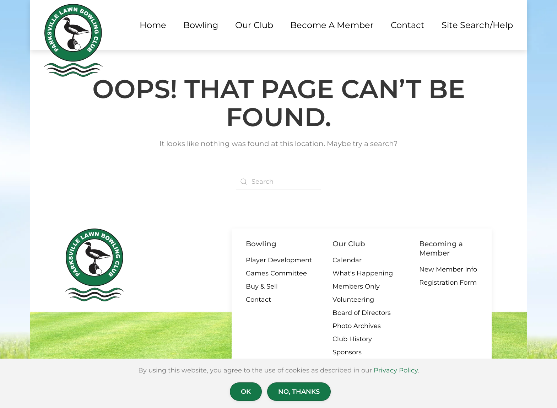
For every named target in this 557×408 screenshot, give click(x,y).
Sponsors (347, 352)
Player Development (279, 260)
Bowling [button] (200, 25)
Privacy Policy (396, 370)
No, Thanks (299, 392)
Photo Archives (356, 326)
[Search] (278, 181)
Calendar (347, 260)
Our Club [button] (254, 25)
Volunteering (353, 300)
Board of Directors (361, 313)
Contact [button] (407, 25)
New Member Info (448, 269)
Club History (352, 339)
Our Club (348, 244)
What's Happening (362, 273)
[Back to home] (73, 40)
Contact (258, 300)
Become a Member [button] (332, 25)
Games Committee (276, 273)
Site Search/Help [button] (477, 25)
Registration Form (448, 282)
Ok (246, 392)
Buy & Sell (262, 286)
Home (153, 25)
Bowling (261, 244)
